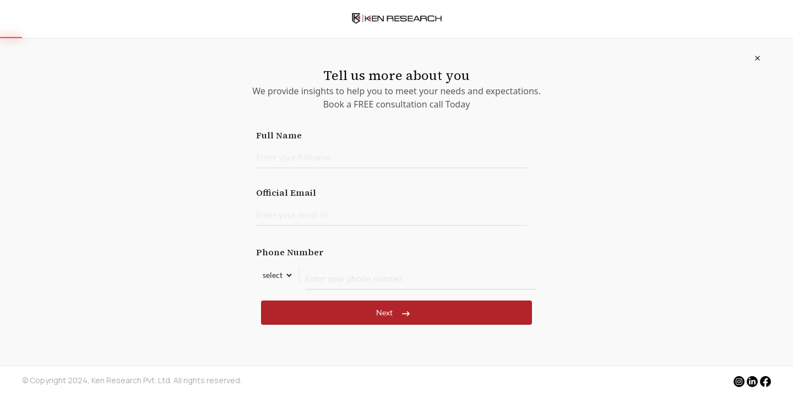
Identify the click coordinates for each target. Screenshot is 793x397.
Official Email (391, 206)
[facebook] (765, 382)
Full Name (391, 148)
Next (396, 313)
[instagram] (739, 381)
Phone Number (396, 267)
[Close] (757, 58)
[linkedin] (752, 381)
